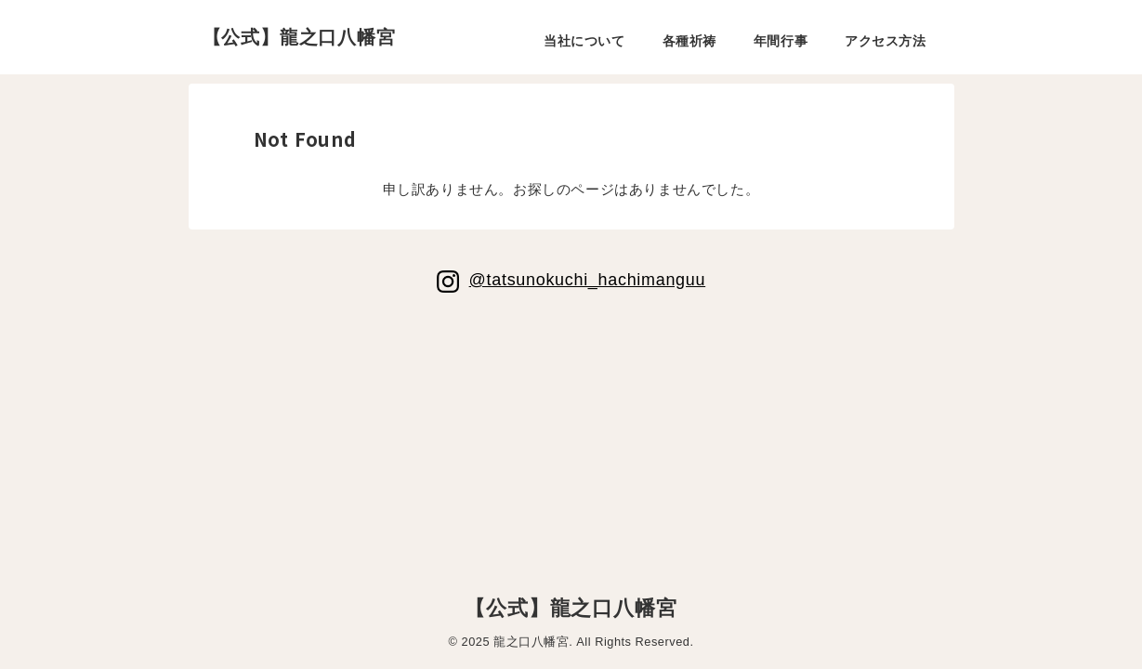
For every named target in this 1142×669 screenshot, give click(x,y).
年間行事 (780, 40)
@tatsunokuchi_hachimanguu (587, 279)
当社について (584, 40)
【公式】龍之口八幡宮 (299, 37)
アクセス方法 (885, 40)
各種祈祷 (689, 40)
